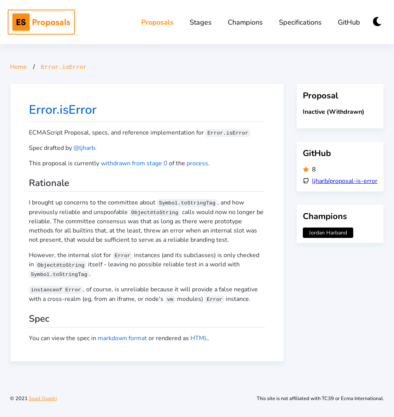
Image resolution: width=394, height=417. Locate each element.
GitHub (349, 22)
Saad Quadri (43, 398)
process (197, 163)
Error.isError (63, 109)
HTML (199, 338)
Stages (201, 22)
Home (18, 67)
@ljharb (84, 148)
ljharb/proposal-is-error (344, 181)
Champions (245, 22)
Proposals (157, 22)
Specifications (300, 22)
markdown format (122, 338)
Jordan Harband (328, 232)
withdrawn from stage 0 (134, 163)
